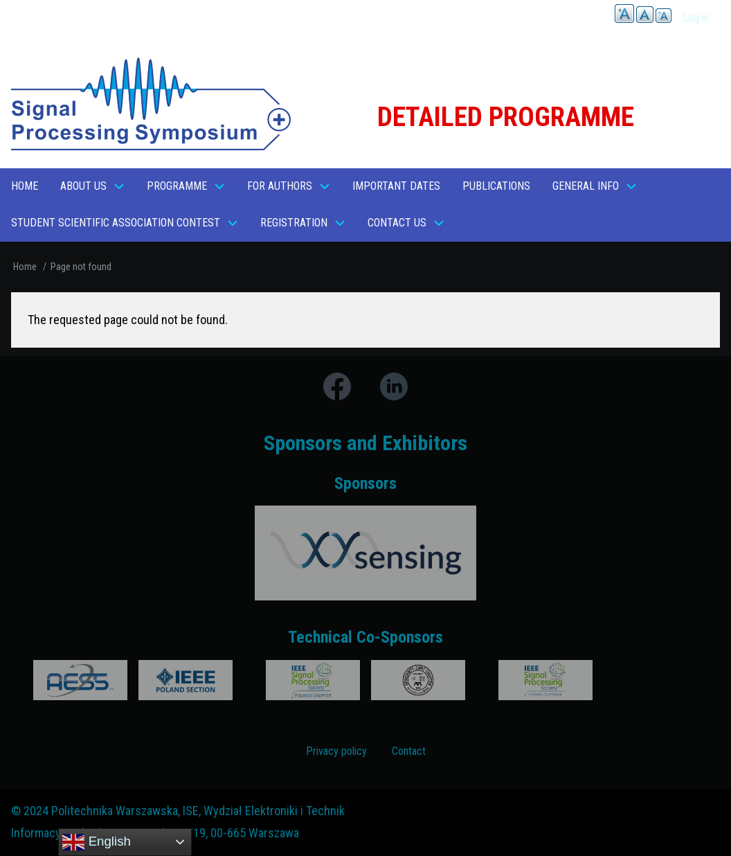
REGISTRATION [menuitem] (293, 222)
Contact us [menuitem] (397, 222)
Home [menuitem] (24, 186)
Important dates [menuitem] (396, 186)
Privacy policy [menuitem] (336, 751)
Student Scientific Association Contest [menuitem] (115, 222)
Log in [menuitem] (696, 17)
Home (25, 266)
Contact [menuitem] (409, 751)
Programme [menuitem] (177, 186)
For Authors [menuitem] (279, 186)
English (96, 842)
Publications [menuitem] (496, 186)
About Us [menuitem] (83, 186)
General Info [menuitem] (585, 186)
